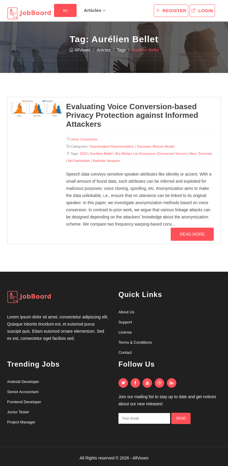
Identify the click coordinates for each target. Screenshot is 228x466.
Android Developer (23, 381)
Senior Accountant (23, 392)
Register (171, 10)
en (65, 10)
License (125, 332)
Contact (125, 352)
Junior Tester (18, 412)
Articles (95, 10)
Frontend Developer (24, 402)
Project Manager (21, 422)
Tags (121, 50)
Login (202, 10)
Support (125, 322)
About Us (126, 312)
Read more (192, 234)
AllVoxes (80, 50)
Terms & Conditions (135, 342)
